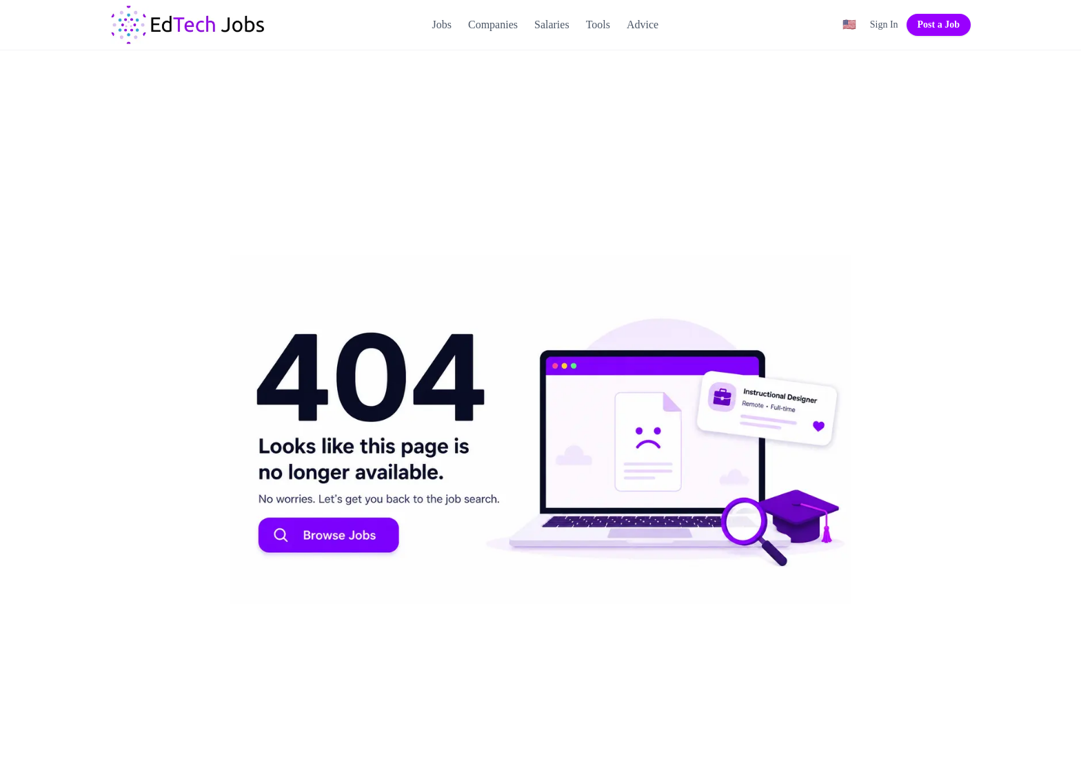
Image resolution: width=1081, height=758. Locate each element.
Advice (642, 24)
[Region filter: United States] (849, 25)
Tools (598, 24)
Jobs (442, 24)
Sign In (884, 24)
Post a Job (939, 24)
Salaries (551, 24)
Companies (493, 24)
